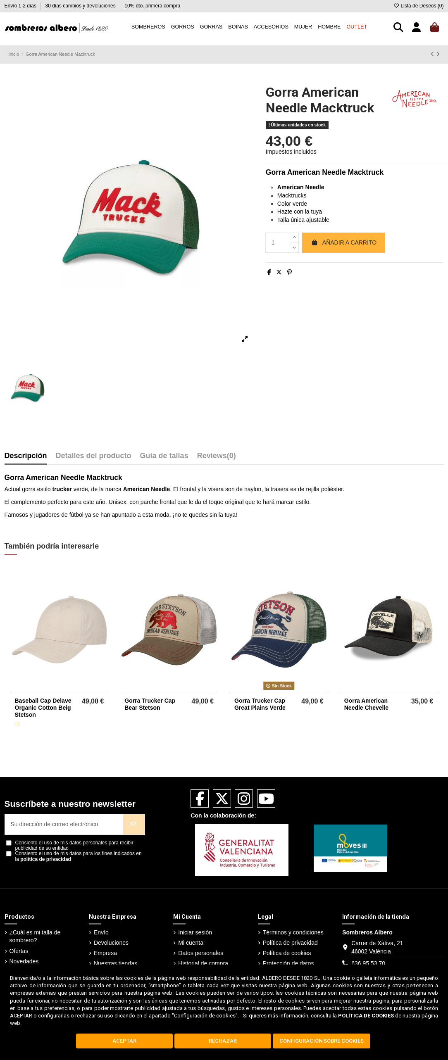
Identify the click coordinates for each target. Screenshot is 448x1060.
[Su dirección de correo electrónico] (64, 824)
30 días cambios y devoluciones (81, 6)
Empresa (105, 953)
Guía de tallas (164, 456)
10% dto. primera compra (152, 6)
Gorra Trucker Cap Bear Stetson (149, 704)
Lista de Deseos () (418, 6)
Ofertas (19, 951)
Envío (101, 932)
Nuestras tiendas (115, 963)
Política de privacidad (290, 942)
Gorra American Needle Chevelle (366, 704)
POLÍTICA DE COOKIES (366, 1015)
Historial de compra (203, 963)
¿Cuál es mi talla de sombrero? (35, 936)
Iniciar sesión (195, 932)
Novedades (24, 961)
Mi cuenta (190, 942)
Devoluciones (111, 942)
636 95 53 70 (368, 963)
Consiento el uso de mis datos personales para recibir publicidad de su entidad (74, 845)
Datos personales (200, 953)
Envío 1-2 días (21, 6)
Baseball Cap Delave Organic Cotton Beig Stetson (43, 707)
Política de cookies (287, 953)
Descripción (26, 456)
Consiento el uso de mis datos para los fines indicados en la (78, 856)
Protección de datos (288, 963)
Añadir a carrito (344, 242)
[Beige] (17, 724)
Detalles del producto (93, 456)
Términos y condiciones (293, 932)
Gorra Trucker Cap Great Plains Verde (260, 704)
